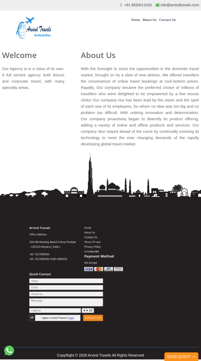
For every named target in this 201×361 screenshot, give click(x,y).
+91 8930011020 (138, 5)
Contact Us (167, 20)
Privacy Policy (94, 254)
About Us (150, 20)
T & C (77, 310)
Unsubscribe (93, 257)
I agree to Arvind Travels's (67, 310)
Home (135, 20)
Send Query (181, 356)
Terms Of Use (94, 250)
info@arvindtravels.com (180, 5)
